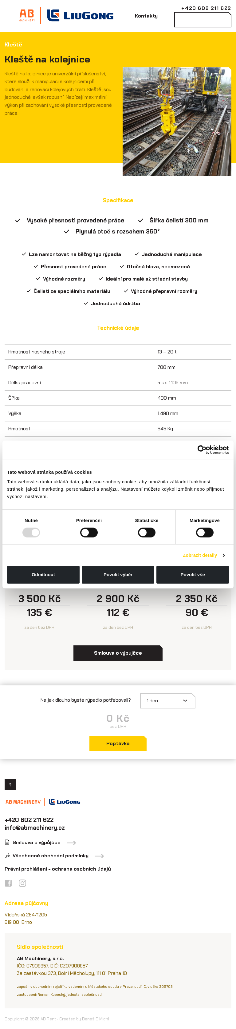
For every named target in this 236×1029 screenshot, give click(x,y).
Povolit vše (193, 574)
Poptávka (118, 743)
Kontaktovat (202, 19)
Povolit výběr (118, 574)
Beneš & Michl (95, 1019)
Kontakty (146, 16)
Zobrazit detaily (200, 555)
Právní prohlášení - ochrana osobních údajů (58, 869)
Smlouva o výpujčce (118, 653)
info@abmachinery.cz (35, 828)
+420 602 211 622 (206, 8)
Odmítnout (43, 574)
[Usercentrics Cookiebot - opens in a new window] (202, 449)
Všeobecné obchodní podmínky (50, 855)
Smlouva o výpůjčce (37, 842)
